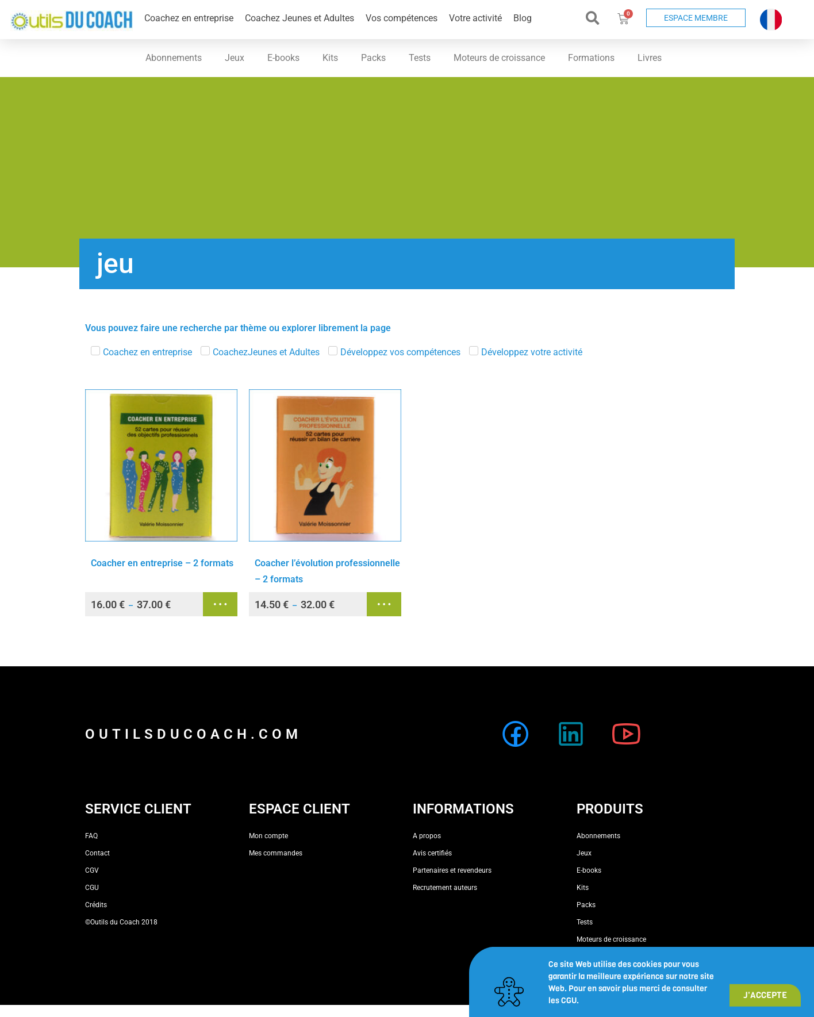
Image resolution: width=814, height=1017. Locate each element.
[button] (593, 18)
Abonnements (173, 57)
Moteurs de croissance (499, 57)
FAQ (91, 836)
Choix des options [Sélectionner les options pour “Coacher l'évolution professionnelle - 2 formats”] (384, 604)
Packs (373, 57)
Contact (97, 853)
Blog (522, 18)
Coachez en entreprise (188, 18)
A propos (427, 836)
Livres (650, 57)
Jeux (234, 57)
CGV (92, 870)
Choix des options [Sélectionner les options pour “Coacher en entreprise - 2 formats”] (220, 604)
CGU (92, 888)
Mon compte (268, 836)
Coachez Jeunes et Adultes (299, 18)
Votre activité (475, 18)
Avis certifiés (432, 853)
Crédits (96, 905)
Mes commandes (275, 853)
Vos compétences (401, 18)
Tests (420, 57)
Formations (591, 57)
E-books (283, 57)
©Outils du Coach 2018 (121, 922)
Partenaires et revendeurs (452, 870)
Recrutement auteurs (445, 888)
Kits (330, 57)
